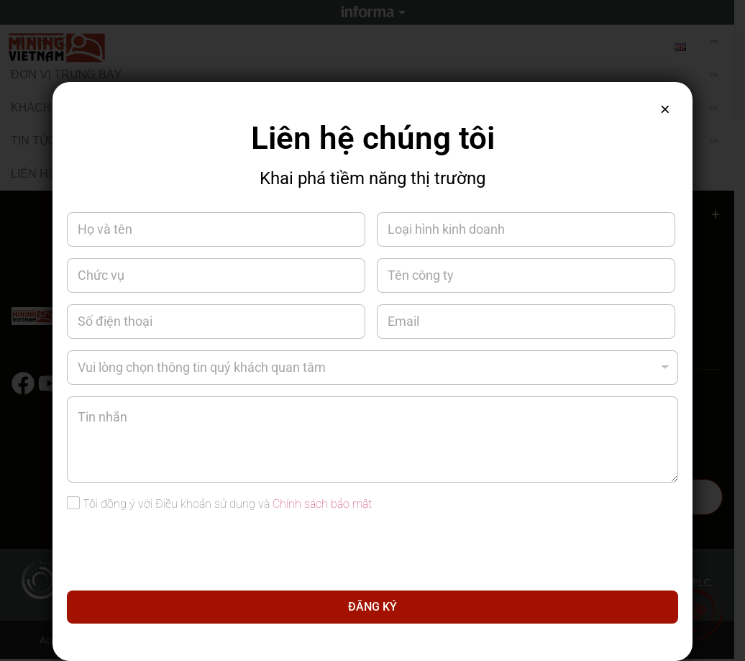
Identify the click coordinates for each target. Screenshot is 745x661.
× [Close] (664, 110)
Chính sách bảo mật (322, 504)
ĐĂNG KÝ (372, 607)
